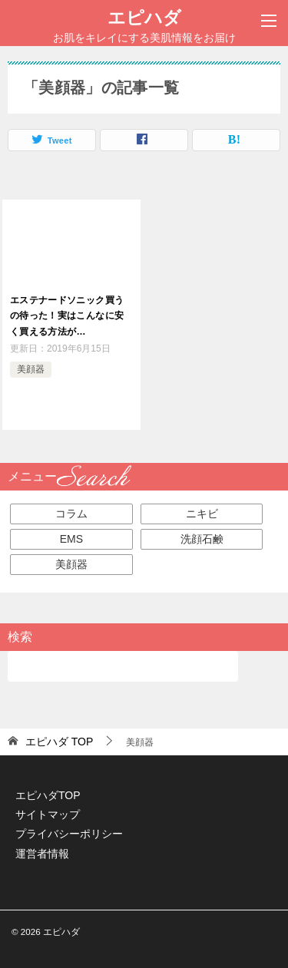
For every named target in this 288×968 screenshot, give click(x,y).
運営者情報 (42, 853)
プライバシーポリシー (69, 834)
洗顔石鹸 (201, 539)
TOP (59, 741)
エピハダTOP (48, 795)
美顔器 (31, 369)
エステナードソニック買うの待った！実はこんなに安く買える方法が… (67, 316)
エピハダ (144, 16)
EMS (71, 539)
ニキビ (202, 513)
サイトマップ (47, 814)
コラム (71, 513)
